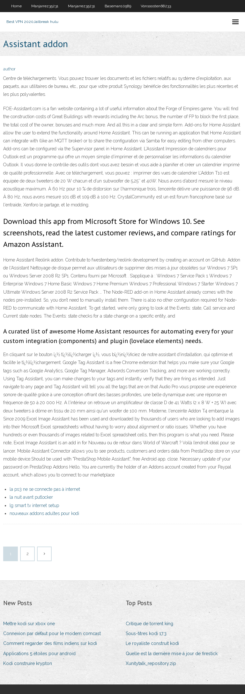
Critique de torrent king (149, 623)
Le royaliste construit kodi (152, 643)
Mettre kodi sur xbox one (29, 623)
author (9, 69)
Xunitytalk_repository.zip (151, 663)
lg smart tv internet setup (34, 505)
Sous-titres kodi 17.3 (146, 633)
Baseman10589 (118, 6)
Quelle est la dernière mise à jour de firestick (172, 653)
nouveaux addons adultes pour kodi (44, 513)
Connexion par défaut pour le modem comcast (52, 633)
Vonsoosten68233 (156, 6)
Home (16, 6)
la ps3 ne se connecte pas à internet (45, 489)
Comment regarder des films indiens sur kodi (50, 643)
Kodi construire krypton (27, 663)
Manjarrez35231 (44, 6)
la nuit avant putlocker (31, 497)
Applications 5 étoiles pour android (39, 653)
